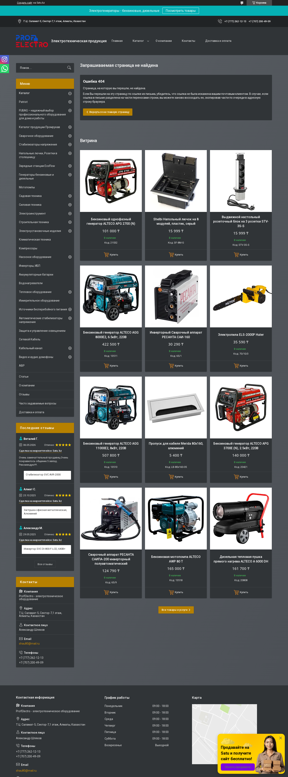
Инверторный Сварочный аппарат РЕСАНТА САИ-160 (176, 335)
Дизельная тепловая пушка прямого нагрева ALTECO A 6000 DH (241, 559)
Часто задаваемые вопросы (37, 403)
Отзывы (24, 394)
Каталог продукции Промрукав (39, 127)
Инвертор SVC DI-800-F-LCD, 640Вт (44, 548)
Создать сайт (24, 2)
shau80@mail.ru (29, 643)
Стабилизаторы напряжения (38, 144)
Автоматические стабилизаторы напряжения (40, 320)
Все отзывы (45, 564)
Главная (117, 40)
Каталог (138, 40)
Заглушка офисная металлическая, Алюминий (45, 511)
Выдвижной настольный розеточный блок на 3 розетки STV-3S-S (241, 221)
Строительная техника (34, 222)
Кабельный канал (30, 348)
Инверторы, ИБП (29, 265)
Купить (114, 254)
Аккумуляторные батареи (36, 274)
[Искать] (69, 68)
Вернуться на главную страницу (109, 111)
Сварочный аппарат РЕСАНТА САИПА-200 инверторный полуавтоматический (111, 559)
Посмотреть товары (181, 11)
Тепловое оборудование (35, 292)
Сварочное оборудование (36, 135)
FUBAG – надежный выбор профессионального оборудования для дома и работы (42, 114)
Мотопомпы (27, 187)
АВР (22, 365)
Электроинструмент (32, 213)
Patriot (23, 101)
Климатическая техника (35, 239)
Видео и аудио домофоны (36, 357)
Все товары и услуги (174, 609)
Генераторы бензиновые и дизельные (36, 176)
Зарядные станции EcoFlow (37, 165)
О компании (164, 40)
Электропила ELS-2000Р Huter (241, 335)
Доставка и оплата (218, 40)
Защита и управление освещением (42, 330)
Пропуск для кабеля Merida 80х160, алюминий (176, 446)
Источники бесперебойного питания (43, 309)
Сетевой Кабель (29, 339)
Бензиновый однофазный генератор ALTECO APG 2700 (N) (111, 221)
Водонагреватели (31, 283)
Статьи (23, 376)
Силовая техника (30, 204)
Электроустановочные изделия (40, 231)
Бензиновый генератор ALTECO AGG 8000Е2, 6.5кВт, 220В (111, 335)
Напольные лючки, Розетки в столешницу (38, 155)
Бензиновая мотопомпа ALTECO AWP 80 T (176, 559)
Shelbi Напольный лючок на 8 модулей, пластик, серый (176, 221)
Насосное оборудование (35, 257)
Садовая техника (30, 196)
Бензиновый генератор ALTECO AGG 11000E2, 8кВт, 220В (111, 446)
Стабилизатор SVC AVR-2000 (43, 474)
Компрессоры (28, 248)
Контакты (188, 40)
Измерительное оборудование (39, 300)
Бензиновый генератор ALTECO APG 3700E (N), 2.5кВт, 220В (241, 446)
